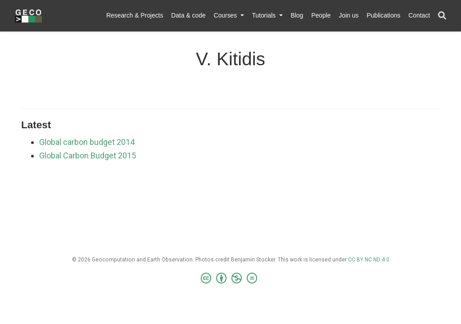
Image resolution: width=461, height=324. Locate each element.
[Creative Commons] (231, 278)
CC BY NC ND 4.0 (368, 259)
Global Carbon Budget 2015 (87, 155)
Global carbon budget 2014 (87, 142)
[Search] (442, 16)
